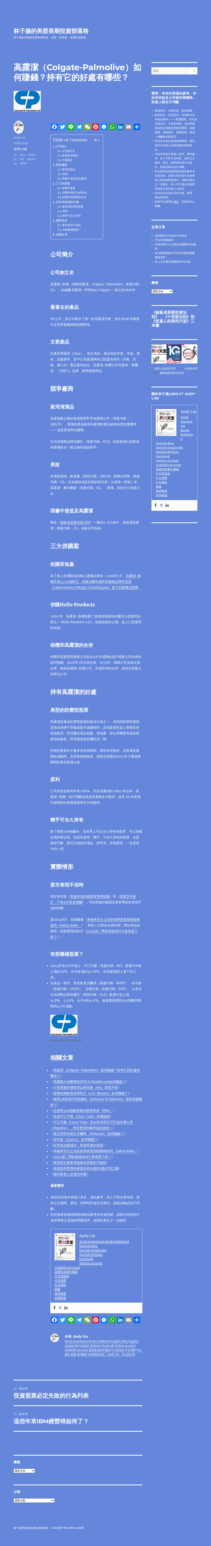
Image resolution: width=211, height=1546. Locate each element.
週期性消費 (20, 149)
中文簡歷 (60, 1280)
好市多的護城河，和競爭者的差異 (78, 1145)
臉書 (57, 1289)
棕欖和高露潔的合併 (74, 197)
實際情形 (61, 220)
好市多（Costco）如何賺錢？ (75, 1139)
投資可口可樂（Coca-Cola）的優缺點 (82, 1116)
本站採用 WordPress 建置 (68, 1528)
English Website (91, 1254)
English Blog (88, 1246)
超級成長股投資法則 (75, 522)
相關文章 (62, 234)
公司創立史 (68, 151)
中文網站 (60, 1285)
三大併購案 (63, 183)
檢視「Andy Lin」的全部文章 (117, 1354)
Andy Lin (20, 137)
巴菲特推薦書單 (164, 240)
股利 (65, 211)
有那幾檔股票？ (71, 229)
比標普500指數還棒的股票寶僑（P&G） (83, 1110)
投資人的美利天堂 (171, 321)
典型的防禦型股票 (72, 206)
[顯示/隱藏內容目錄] (94, 140)
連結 (176, 201)
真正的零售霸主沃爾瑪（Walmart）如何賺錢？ (89, 1134)
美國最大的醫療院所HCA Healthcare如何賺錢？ (89, 1082)
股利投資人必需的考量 (70, 1174)
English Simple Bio (93, 1250)
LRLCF (31, 159)
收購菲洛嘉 (68, 188)
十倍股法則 (177, 316)
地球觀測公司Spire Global (171, 235)
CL (15, 154)
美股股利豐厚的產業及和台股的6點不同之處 (86, 1168)
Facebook (86, 1259)
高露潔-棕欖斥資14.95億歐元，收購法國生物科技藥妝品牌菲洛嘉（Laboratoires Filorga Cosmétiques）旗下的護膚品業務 (95, 581)
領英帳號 (60, 1298)
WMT (23, 163)
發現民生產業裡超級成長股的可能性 (80, 1162)
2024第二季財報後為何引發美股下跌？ (82, 1157)
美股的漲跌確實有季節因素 (90, 896)
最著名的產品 (70, 155)
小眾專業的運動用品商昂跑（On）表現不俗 (86, 1087)
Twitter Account (91, 1263)
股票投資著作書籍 (66, 1272)
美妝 (65, 174)
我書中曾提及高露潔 (74, 178)
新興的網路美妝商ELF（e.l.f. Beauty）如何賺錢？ (91, 1093)
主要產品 (67, 160)
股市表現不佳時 (71, 225)
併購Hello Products (74, 192)
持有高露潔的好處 (67, 202)
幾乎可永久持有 (71, 215)
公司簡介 (61, 146)
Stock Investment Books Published (104, 1241)
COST (31, 154)
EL (15, 159)
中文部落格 (62, 1276)
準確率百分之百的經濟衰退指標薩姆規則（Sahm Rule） (95, 1151)
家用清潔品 (68, 169)
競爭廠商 (61, 165)
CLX (22, 154)
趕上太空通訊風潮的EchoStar (173, 261)
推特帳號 (60, 1293)
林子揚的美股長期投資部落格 (51, 30)
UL (15, 163)
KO (22, 159)
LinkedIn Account (67, 1267)
